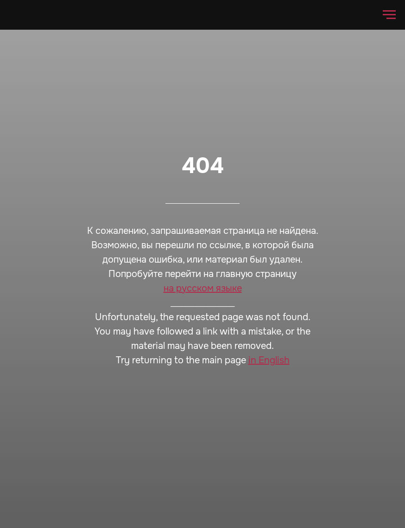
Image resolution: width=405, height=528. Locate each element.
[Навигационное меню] (389, 14)
